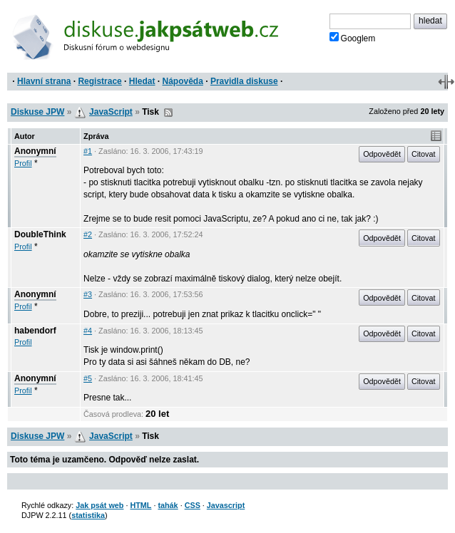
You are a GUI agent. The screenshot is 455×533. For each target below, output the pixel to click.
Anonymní (35, 151)
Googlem (352, 37)
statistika (88, 515)
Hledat (142, 81)
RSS (168, 112)
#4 (87, 330)
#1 (87, 151)
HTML (140, 505)
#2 (87, 234)
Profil (23, 163)
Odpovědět (382, 154)
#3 (87, 294)
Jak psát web (99, 505)
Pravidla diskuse (244, 81)
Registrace (99, 81)
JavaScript (111, 112)
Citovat (423, 154)
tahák (168, 505)
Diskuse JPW (37, 112)
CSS (192, 505)
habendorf (35, 331)
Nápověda (183, 81)
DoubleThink (40, 234)
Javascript (226, 505)
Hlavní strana (44, 81)
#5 (87, 378)
